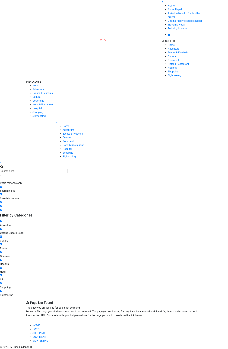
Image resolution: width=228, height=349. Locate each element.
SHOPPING (38, 333)
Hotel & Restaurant (178, 63)
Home (171, 5)
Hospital (172, 67)
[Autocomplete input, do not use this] (50, 171)
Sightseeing (174, 75)
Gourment (173, 60)
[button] (169, 41)
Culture (172, 56)
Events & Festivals (178, 52)
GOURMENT (39, 336)
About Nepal (175, 9)
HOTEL (36, 329)
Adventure (173, 48)
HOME (36, 325)
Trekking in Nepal (177, 28)
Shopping (173, 71)
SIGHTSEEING (40, 340)
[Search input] (16, 171)
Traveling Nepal (176, 24)
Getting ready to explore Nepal (185, 20)
